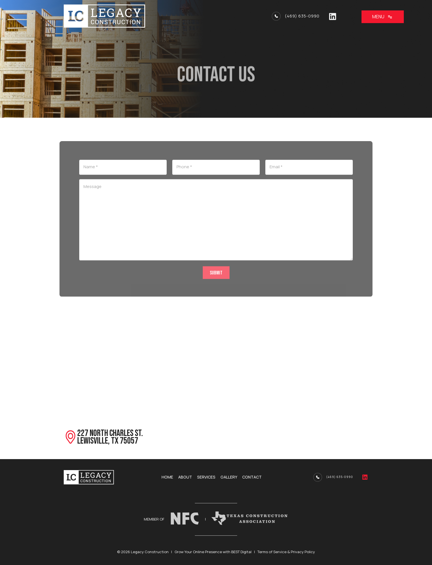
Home (167, 477)
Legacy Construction (150, 551)
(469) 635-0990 (302, 16)
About (185, 477)
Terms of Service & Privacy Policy (286, 551)
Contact (252, 477)
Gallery (229, 477)
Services (206, 477)
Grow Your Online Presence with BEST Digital (213, 551)
